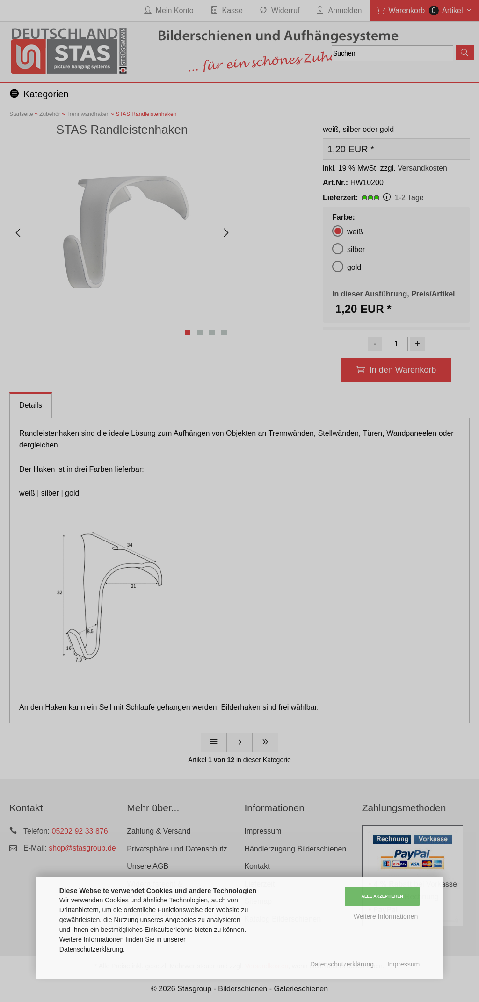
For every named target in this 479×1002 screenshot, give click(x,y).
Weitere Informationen (386, 916)
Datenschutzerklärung (342, 964)
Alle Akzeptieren (382, 896)
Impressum (403, 964)
